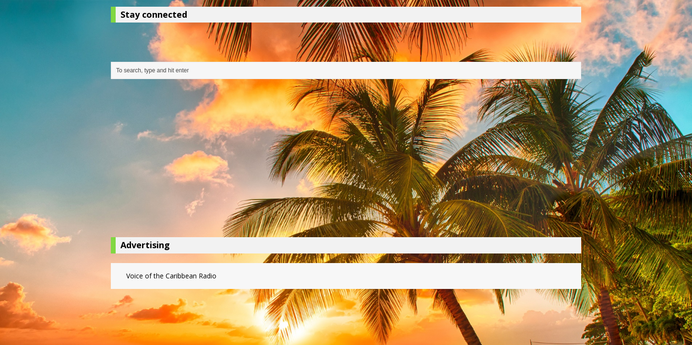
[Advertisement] (346, 160)
